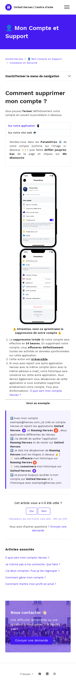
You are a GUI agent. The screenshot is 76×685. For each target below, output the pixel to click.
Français (27, 674)
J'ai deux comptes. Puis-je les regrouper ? (32, 570)
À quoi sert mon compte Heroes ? (27, 557)
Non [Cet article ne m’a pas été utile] (44, 511)
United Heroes (14, 59)
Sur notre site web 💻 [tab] (22, 132)
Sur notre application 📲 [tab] (23, 125)
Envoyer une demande (31, 640)
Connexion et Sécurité (23, 62)
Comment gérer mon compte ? (25, 577)
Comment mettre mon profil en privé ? (30, 583)
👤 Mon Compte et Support (45, 59)
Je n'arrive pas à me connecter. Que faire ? (32, 564)
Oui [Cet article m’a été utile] (31, 511)
